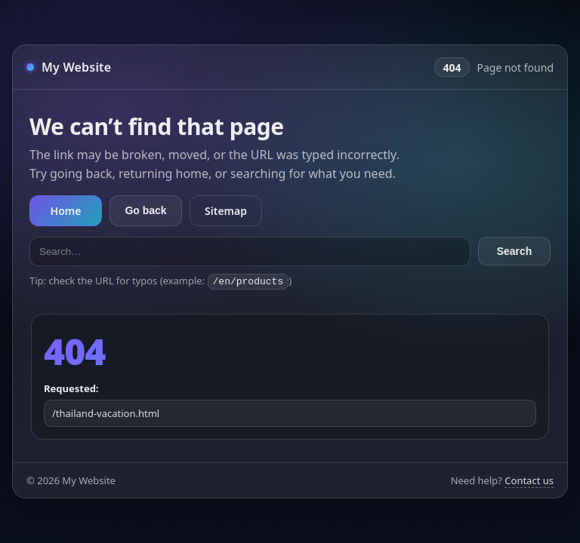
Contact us (529, 479)
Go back (145, 211)
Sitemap (226, 211)
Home (66, 211)
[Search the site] (249, 252)
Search (514, 252)
